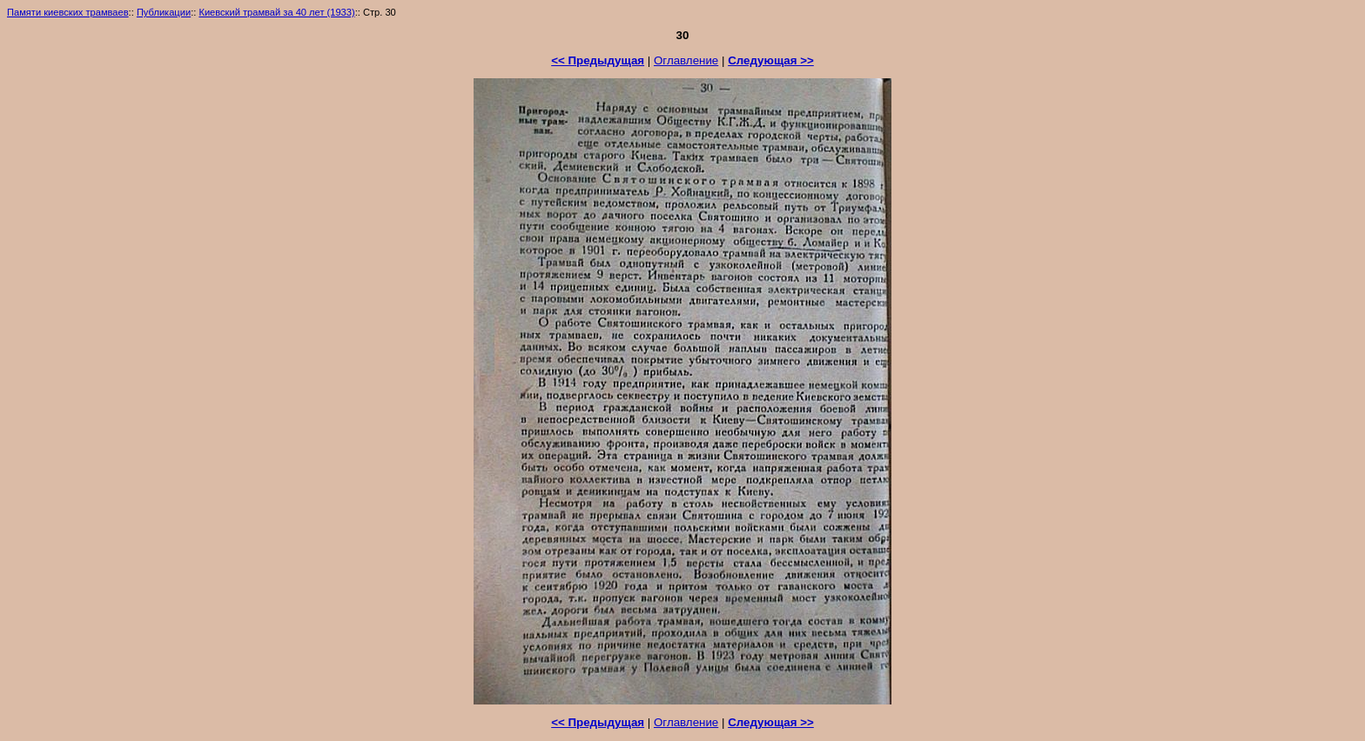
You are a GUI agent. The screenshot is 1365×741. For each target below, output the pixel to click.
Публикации (164, 12)
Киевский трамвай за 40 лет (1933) (276, 12)
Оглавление (686, 60)
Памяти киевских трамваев (68, 12)
